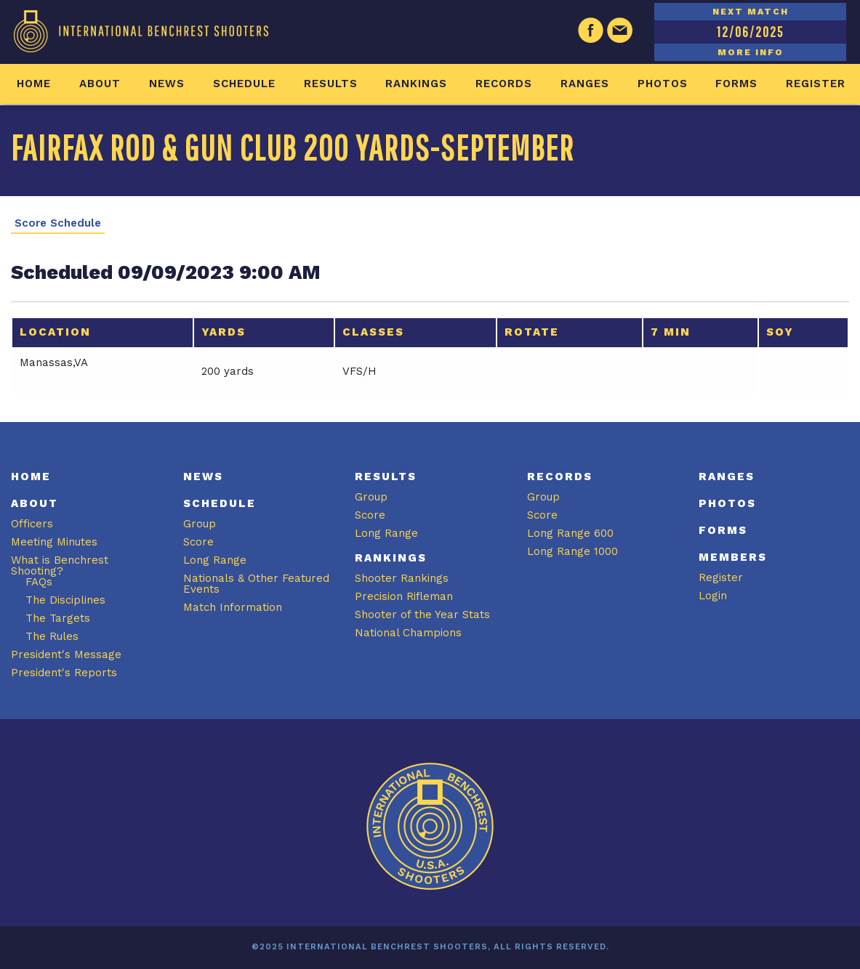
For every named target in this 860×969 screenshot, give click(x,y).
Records (503, 83)
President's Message (66, 654)
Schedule (244, 83)
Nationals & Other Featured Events (256, 584)
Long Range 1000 (572, 551)
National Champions (408, 632)
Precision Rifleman (404, 596)
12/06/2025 (750, 31)
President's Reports (64, 672)
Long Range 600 (570, 533)
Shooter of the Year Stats (422, 614)
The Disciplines (65, 600)
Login (713, 595)
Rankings (416, 83)
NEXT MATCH (750, 12)
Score (198, 541)
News (167, 83)
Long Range (214, 560)
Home (34, 83)
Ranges (584, 83)
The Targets (57, 618)
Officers (32, 523)
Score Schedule (58, 223)
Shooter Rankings (402, 578)
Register (815, 83)
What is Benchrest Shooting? (59, 565)
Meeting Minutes (54, 541)
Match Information (232, 607)
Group (199, 523)
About (100, 83)
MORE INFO (751, 52)
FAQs (38, 581)
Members (733, 557)
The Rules (52, 636)
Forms (736, 83)
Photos (663, 83)
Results (331, 83)
